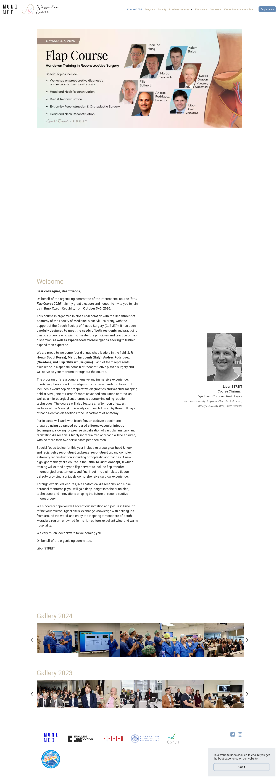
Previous (31, 640)
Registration (267, 9)
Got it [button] (241, 767)
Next (248, 640)
